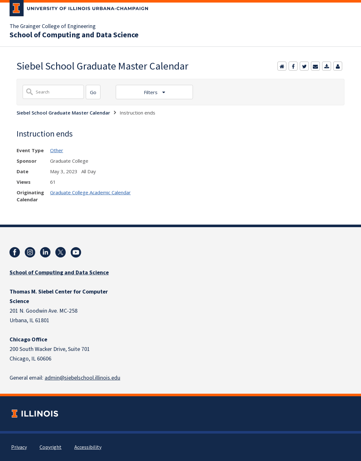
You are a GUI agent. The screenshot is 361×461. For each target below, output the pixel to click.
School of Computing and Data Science (74, 35)
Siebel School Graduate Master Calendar (63, 112)
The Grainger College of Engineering (53, 26)
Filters (151, 92)
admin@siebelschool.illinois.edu (82, 378)
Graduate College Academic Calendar (90, 192)
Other (56, 150)
